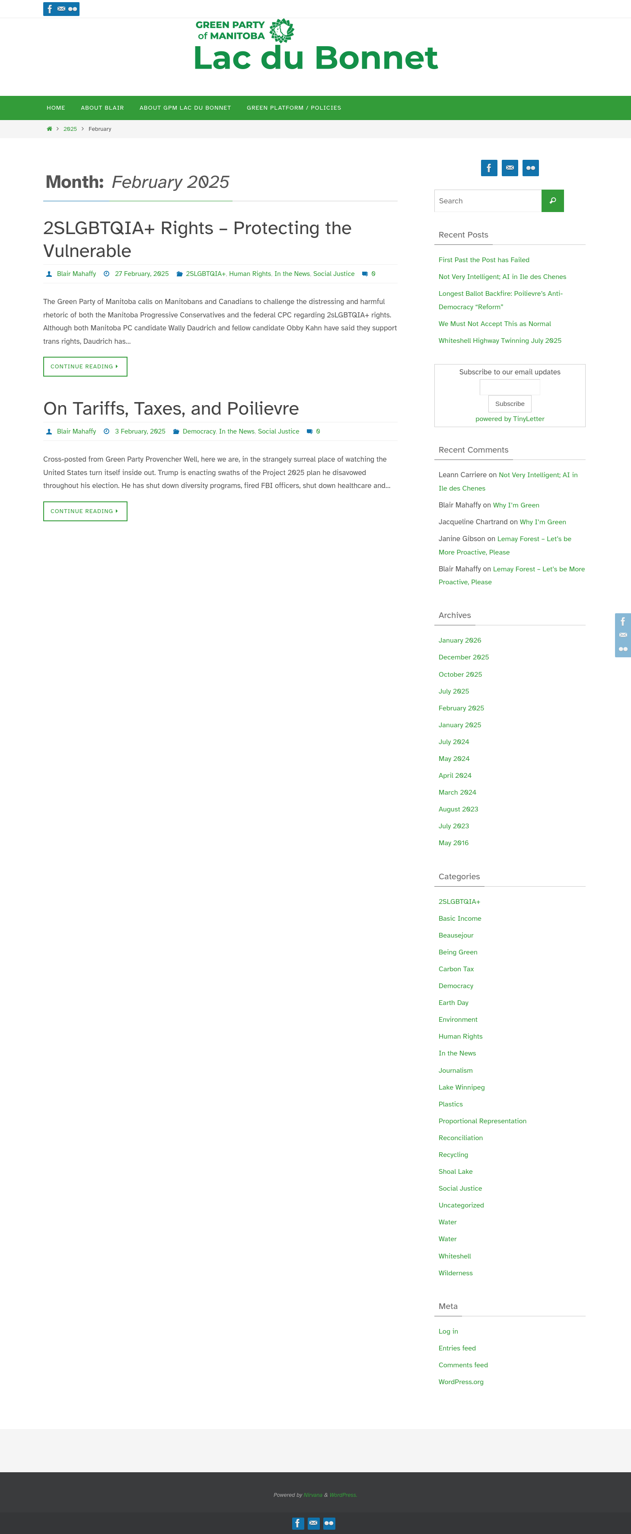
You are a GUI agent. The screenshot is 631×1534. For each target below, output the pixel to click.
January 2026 (461, 640)
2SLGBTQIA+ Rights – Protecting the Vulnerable (197, 239)
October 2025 (461, 674)
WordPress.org (462, 1381)
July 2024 (455, 741)
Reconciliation (461, 1137)
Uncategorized (462, 1205)
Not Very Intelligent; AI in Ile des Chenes (505, 276)
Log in (449, 1331)
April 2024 (456, 775)
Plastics (451, 1104)
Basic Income (461, 918)
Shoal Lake (456, 1171)
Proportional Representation (484, 1120)
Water (448, 1222)
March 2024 (458, 792)
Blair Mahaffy (77, 273)
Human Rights (254, 273)
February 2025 (462, 708)
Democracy (202, 431)
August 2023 (459, 809)
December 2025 (465, 657)
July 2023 (454, 825)
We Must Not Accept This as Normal (497, 323)
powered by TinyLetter (509, 418)
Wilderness (456, 1272)
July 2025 (454, 691)
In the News (297, 273)
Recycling (454, 1154)
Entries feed (458, 1348)
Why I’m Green (517, 505)
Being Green (459, 952)
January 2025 (461, 724)
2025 (70, 129)
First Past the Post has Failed (486, 259)
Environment (459, 1019)
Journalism (456, 1070)
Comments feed (464, 1364)
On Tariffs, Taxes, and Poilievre (171, 408)
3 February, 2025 (142, 431)
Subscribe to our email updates (510, 372)
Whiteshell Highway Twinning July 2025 (502, 340)
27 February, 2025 (143, 273)
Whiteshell (455, 1256)
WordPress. (343, 1495)
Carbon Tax (457, 968)
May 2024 (455, 758)
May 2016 (454, 842)
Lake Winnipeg (463, 1087)
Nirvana (313, 1495)
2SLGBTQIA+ (208, 273)
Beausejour (457, 935)
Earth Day (454, 1002)
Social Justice (340, 273)
